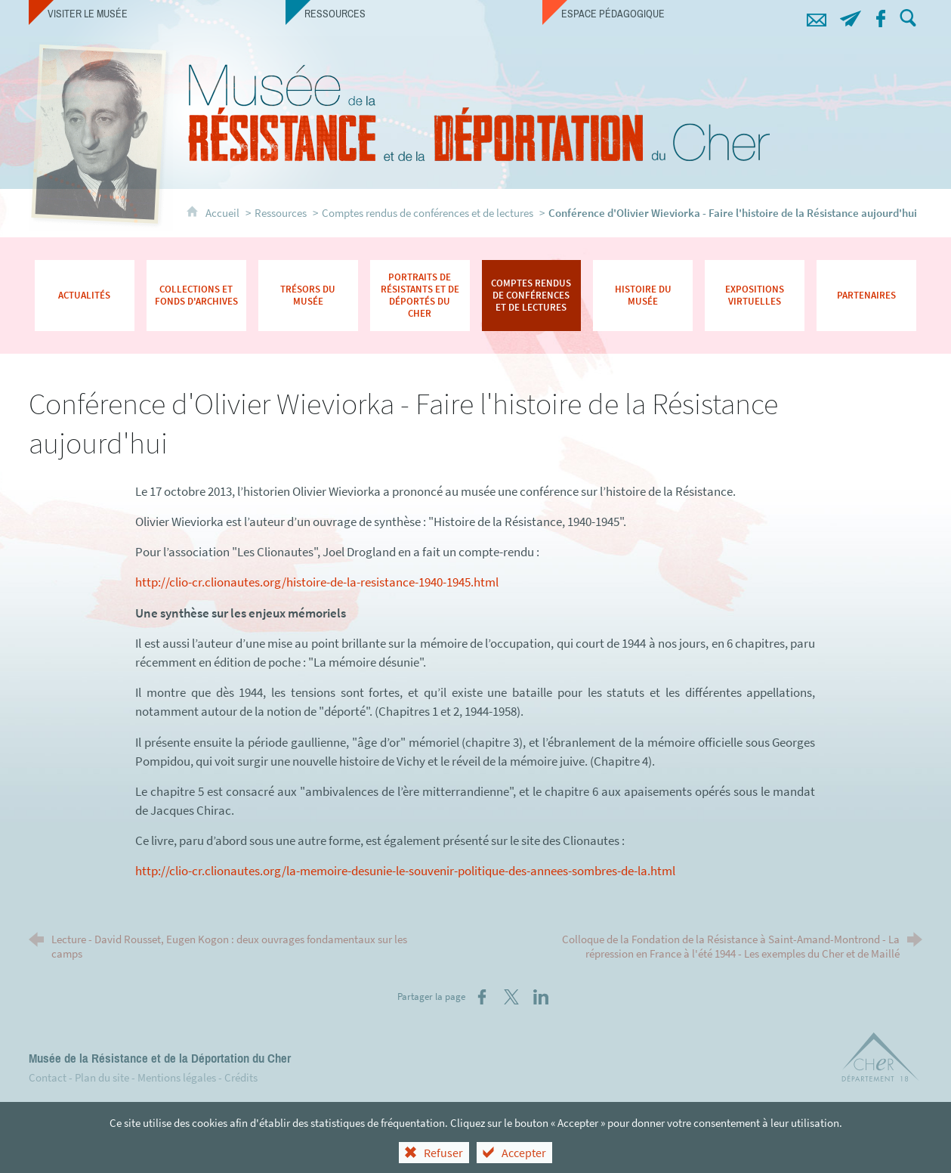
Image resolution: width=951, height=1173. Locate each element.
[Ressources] (414, 13)
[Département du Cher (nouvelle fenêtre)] (880, 1059)
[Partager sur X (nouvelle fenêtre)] (511, 997)
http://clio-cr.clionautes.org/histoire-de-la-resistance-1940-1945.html (317, 582)
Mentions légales (176, 1077)
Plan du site (102, 1077)
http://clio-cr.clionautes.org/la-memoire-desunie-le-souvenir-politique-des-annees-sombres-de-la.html (405, 870)
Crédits (241, 1077)
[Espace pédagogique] (670, 13)
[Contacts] (816, 16)
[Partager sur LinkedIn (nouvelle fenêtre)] (541, 997)
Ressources (281, 213)
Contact (47, 1077)
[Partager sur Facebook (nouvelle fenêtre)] (482, 997)
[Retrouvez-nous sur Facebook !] (880, 16)
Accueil (223, 213)
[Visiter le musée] (157, 13)
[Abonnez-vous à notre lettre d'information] (850, 16)
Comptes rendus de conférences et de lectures (427, 213)
